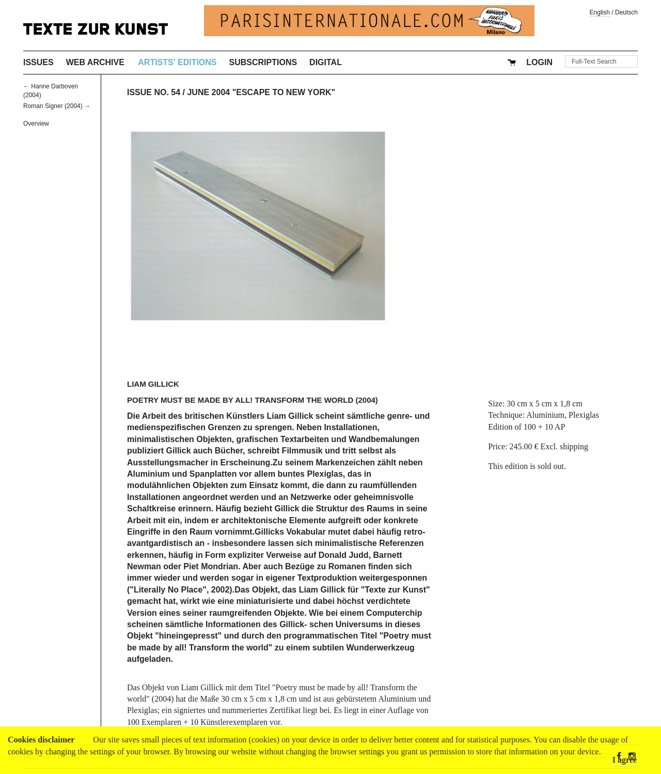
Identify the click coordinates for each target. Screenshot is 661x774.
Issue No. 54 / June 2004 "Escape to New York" (231, 92)
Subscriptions (263, 62)
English (600, 12)
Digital (325, 62)
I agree (624, 759)
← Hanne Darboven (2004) (50, 91)
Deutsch (626, 12)
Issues (38, 62)
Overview (36, 123)
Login (539, 62)
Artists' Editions (177, 62)
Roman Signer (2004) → (56, 106)
